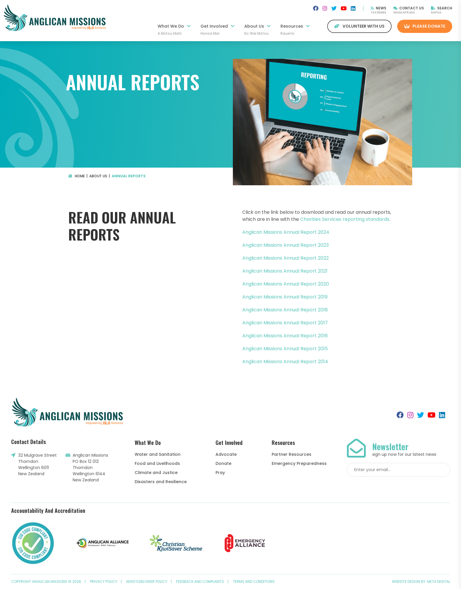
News (378, 8)
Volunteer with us (359, 26)
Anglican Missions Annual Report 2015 (285, 348)
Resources (295, 29)
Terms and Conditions (254, 581)
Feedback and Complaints (200, 581)
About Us (257, 29)
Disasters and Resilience (161, 482)
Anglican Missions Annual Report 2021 (285, 271)
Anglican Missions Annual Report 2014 (285, 361)
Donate (223, 463)
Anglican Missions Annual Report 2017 (285, 322)
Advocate (226, 454)
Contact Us (408, 8)
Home (77, 175)
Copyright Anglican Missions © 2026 (46, 581)
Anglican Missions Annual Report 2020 (285, 284)
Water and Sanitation (158, 454)
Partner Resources (291, 454)
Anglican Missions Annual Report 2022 (285, 258)
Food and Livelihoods (157, 463)
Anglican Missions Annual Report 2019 (285, 296)
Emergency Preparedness (299, 463)
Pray (220, 472)
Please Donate (424, 26)
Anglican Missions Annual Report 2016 (285, 335)
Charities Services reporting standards (344, 219)
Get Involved (217, 29)
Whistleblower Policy (146, 581)
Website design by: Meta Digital (421, 581)
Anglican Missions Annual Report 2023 (285, 245)
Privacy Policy (103, 581)
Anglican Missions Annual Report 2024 (285, 232)
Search (441, 8)
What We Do (174, 29)
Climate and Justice (156, 472)
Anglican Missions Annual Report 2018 (285, 309)
